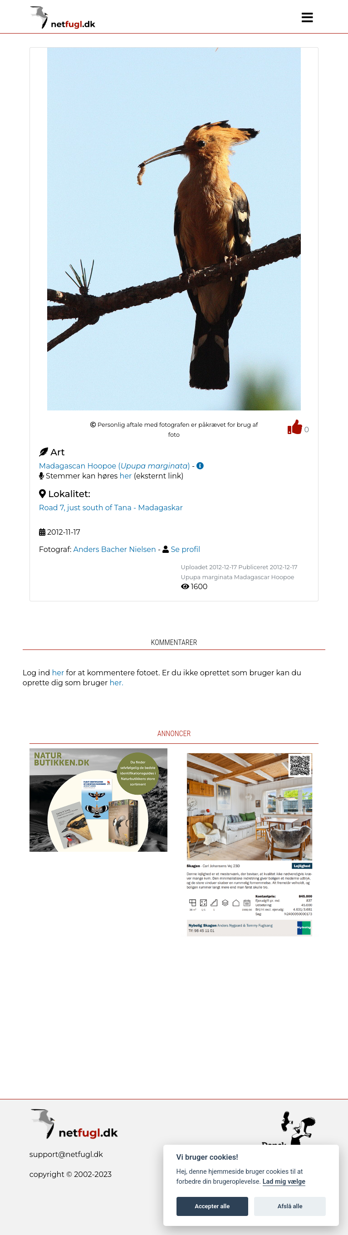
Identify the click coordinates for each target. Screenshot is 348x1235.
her (126, 476)
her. (116, 683)
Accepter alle (212, 1206)
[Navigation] (307, 17)
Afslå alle (290, 1206)
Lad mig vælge (284, 1182)
